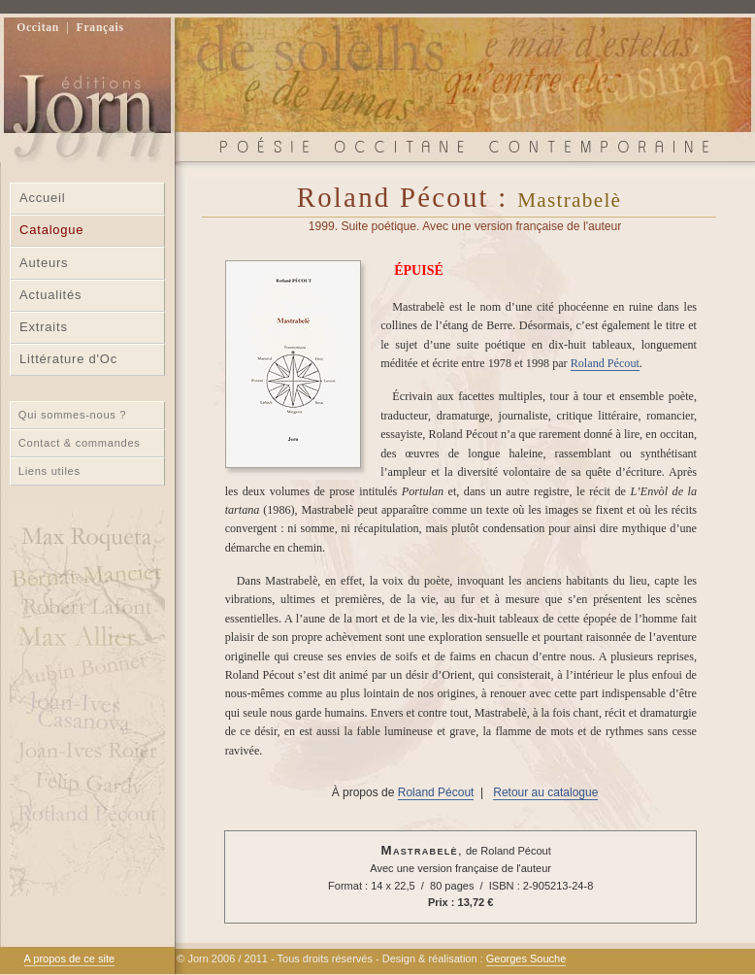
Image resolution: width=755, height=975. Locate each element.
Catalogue (51, 229)
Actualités (50, 294)
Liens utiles (49, 471)
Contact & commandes (79, 443)
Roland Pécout (605, 363)
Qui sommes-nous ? (72, 414)
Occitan (37, 27)
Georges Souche (526, 958)
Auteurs (43, 262)
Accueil (42, 197)
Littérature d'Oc (68, 359)
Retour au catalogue (545, 792)
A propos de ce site (69, 958)
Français (100, 27)
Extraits (43, 326)
